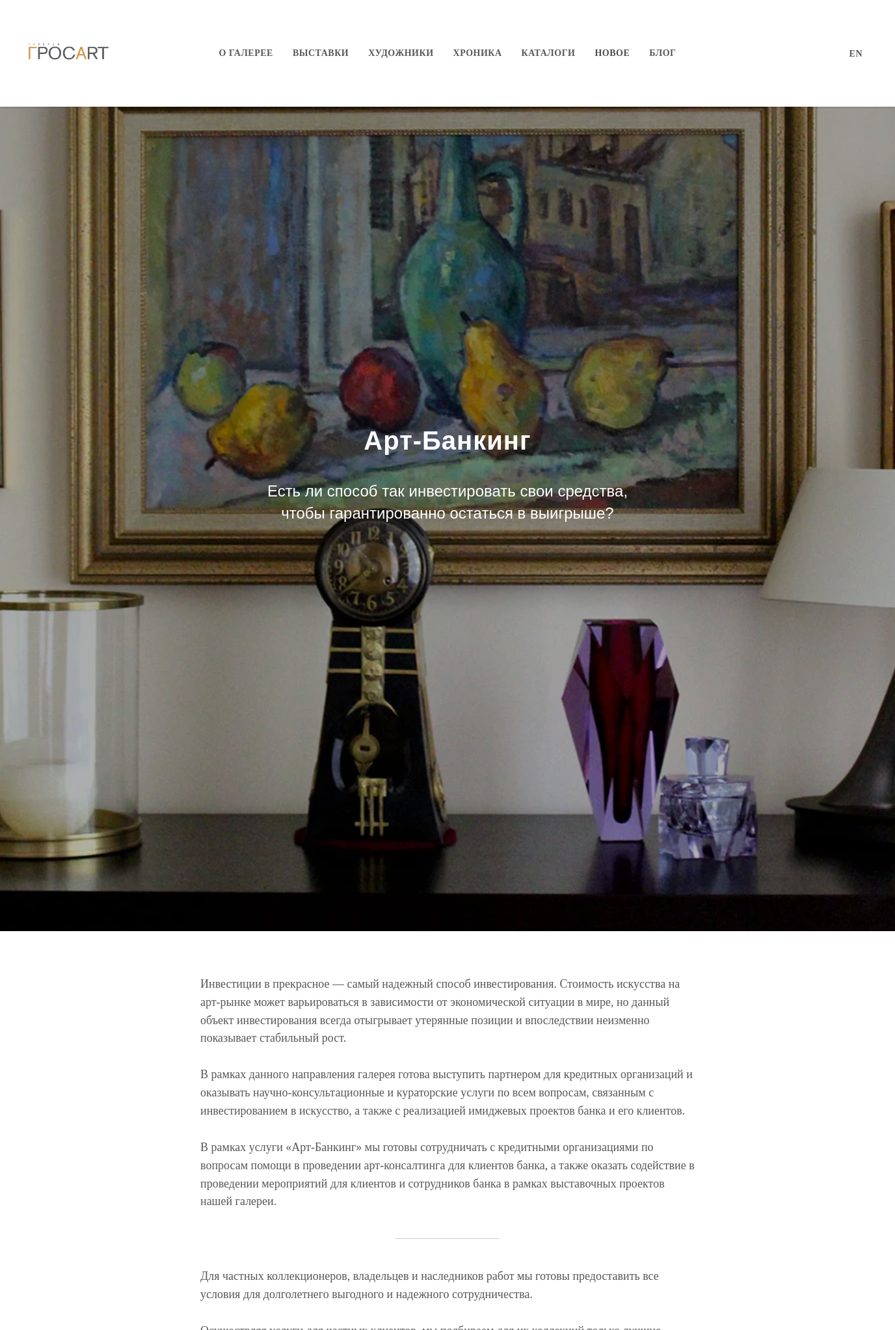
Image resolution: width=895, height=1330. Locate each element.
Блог (662, 53)
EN (855, 54)
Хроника (477, 53)
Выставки (321, 53)
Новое (612, 53)
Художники (400, 53)
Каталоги (549, 53)
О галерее (246, 53)
